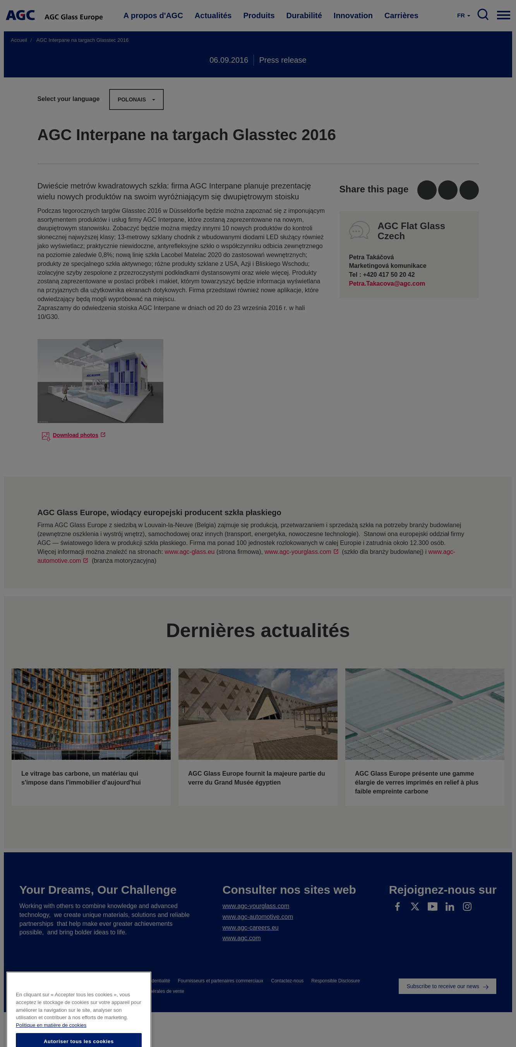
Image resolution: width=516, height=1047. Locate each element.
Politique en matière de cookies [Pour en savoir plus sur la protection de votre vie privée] (51, 1042)
